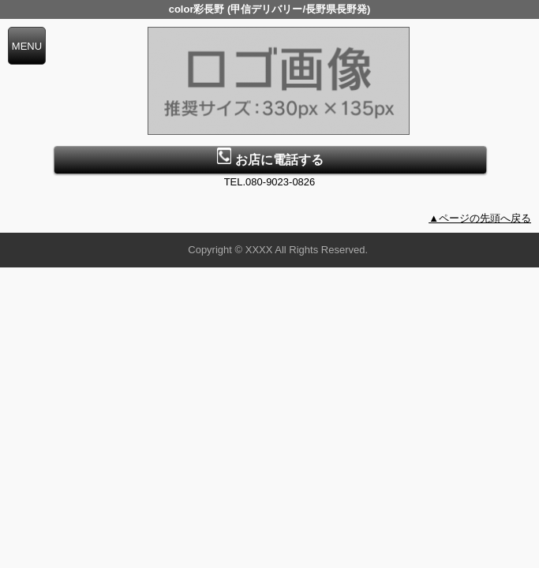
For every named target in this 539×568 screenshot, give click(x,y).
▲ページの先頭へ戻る (480, 218)
